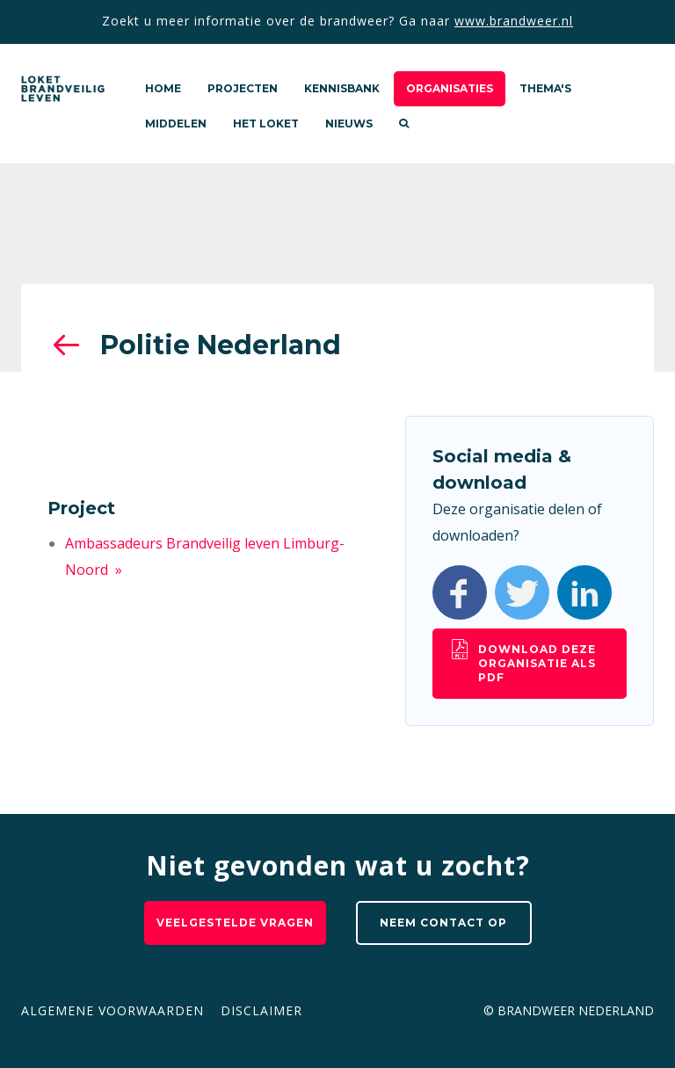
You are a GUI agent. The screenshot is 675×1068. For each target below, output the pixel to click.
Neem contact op (443, 922)
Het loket (266, 123)
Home (163, 88)
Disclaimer (261, 1010)
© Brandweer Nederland (568, 1010)
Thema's (545, 88)
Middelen (176, 123)
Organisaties (449, 88)
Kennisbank (342, 88)
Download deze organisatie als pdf (537, 663)
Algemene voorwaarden (112, 1010)
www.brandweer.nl (513, 20)
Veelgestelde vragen (235, 922)
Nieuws (349, 123)
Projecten (242, 88)
